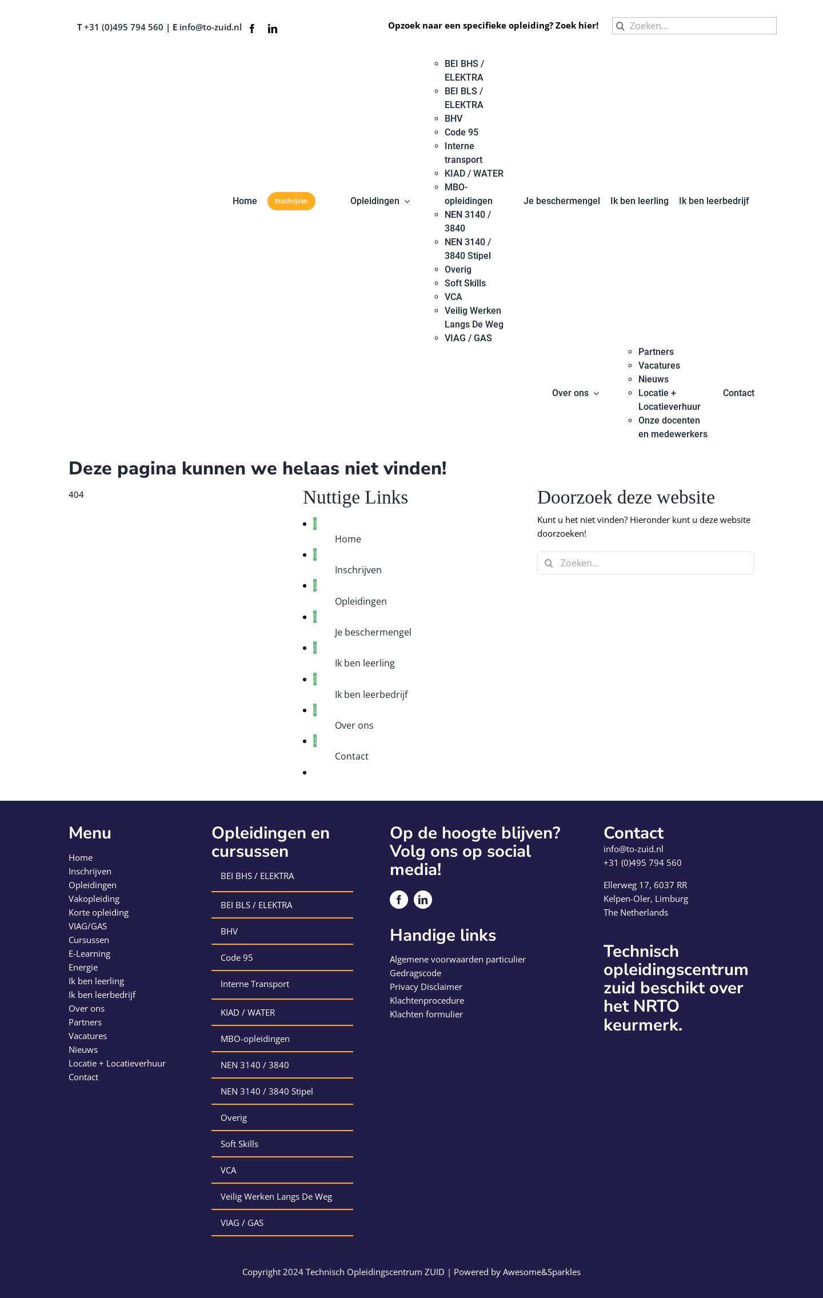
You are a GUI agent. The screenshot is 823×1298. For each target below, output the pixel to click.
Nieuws (83, 1049)
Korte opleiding (99, 912)
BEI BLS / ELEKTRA (256, 904)
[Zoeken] (620, 25)
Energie (83, 967)
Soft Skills (239, 1143)
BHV (229, 931)
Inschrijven (358, 570)
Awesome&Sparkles (542, 1271)
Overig (234, 1117)
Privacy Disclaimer (426, 986)
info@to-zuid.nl (210, 27)
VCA (228, 1170)
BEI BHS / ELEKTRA (257, 875)
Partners (85, 1022)
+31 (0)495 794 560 (123, 27)
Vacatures (88, 1035)
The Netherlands (636, 912)
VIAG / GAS (242, 1222)
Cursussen (89, 939)
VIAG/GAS (88, 926)
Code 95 (237, 957)
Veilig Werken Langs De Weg (276, 1196)
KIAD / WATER (248, 1012)
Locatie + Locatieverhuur (117, 1063)
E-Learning (89, 953)
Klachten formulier (426, 1014)
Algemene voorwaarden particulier (458, 959)
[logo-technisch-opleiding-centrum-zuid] (110, 61)
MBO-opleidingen (255, 1038)
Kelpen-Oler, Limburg (646, 898)
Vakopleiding (94, 898)
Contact (352, 756)
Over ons (354, 725)
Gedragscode (415, 973)
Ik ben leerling (365, 663)
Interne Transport (255, 983)
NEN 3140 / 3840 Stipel (267, 1091)
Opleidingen (361, 601)
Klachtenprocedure (427, 1000)
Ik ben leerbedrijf (371, 694)
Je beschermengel (373, 632)
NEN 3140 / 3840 (255, 1065)
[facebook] (252, 28)
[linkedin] (272, 28)
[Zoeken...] (694, 25)
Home (348, 539)
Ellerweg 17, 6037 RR (645, 884)
